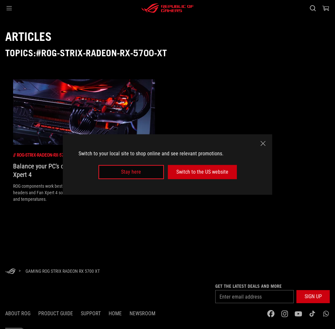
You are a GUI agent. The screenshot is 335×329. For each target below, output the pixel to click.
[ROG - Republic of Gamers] (167, 8)
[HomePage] (10, 271)
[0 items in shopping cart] (326, 8)
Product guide (55, 313)
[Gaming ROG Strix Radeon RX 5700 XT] (63, 271)
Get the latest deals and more (248, 286)
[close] (263, 143)
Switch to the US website (202, 172)
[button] (9, 8)
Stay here (131, 172)
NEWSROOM (142, 313)
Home (115, 313)
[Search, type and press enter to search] (313, 8)
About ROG (17, 313)
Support (91, 313)
